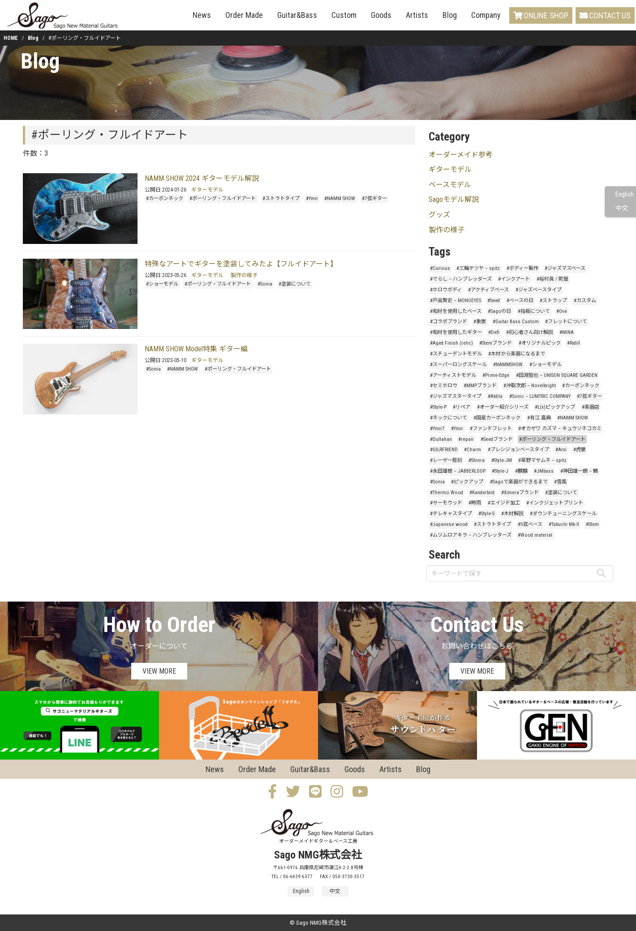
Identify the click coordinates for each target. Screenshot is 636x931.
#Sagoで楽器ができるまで (519, 482)
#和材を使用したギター (456, 332)
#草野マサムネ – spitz (542, 460)
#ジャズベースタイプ (539, 290)
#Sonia (265, 284)
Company (486, 15)
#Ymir (312, 198)
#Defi (493, 332)
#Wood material (535, 535)
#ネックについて (448, 418)
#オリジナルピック (540, 343)
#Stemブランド (495, 343)
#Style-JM (501, 460)
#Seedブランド (497, 439)
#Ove (561, 311)
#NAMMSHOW (508, 364)
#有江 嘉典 (539, 418)
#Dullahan (441, 439)
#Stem (592, 524)
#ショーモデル (162, 284)
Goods (381, 15)
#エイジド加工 (504, 503)
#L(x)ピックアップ (555, 407)
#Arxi (561, 450)
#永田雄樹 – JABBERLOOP (458, 471)
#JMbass (544, 471)
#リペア (461, 407)
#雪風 (560, 482)
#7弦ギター (374, 198)
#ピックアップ (467, 482)
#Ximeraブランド (520, 492)
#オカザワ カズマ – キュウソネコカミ (560, 428)
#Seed (493, 300)
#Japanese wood (449, 524)
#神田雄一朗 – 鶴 (579, 471)
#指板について (534, 311)
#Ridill (573, 343)
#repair (466, 439)
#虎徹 (579, 450)
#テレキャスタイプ (451, 514)
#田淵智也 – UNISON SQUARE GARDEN (556, 375)
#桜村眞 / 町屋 (552, 279)
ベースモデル (450, 184)
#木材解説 (512, 514)
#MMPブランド (480, 386)
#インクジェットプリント (554, 503)
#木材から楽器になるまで (516, 354)
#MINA (566, 332)
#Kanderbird (481, 492)
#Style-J (500, 471)
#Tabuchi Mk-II (564, 524)
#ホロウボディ (446, 290)
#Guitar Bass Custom (516, 322)
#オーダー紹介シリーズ (503, 407)
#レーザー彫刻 (446, 460)
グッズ (439, 214)
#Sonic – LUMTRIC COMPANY (540, 396)
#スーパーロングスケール (458, 364)
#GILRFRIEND (444, 450)
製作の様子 (244, 275)
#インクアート (514, 279)
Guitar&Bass (297, 15)
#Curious (440, 268)
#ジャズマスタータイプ (455, 396)
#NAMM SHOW (339, 198)
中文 (621, 208)
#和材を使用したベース (455, 311)
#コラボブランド (448, 322)
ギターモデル (207, 190)
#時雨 (474, 503)
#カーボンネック (164, 198)
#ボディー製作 (522, 268)
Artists (417, 15)
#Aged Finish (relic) (451, 343)
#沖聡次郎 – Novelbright (529, 386)
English (624, 194)
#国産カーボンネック (496, 418)
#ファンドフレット (491, 428)
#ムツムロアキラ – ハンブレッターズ (470, 535)
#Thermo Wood (446, 492)
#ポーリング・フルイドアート (222, 198)
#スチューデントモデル (456, 354)
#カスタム (585, 300)
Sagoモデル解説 (454, 199)
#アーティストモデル (453, 375)
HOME (11, 38)
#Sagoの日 (499, 311)
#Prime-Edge (495, 375)
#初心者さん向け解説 (529, 332)
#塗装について (295, 284)
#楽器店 (590, 407)
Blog (450, 15)
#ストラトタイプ (281, 198)
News (202, 15)
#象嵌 (479, 322)
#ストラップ (553, 300)
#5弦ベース (530, 524)
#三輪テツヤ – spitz (478, 268)
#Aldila (495, 396)
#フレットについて (566, 322)
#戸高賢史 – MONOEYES (455, 300)
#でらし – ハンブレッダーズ (461, 279)
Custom (344, 15)
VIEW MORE (159, 671)
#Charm (472, 450)
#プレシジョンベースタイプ (518, 450)
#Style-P (438, 407)
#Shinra (476, 460)
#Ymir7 (437, 428)
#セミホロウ (443, 386)
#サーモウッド (446, 503)
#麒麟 (521, 471)
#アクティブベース (488, 290)
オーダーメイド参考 (461, 154)
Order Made (244, 15)
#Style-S (486, 514)
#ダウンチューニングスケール (563, 514)
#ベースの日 (520, 300)
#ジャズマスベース (565, 268)
